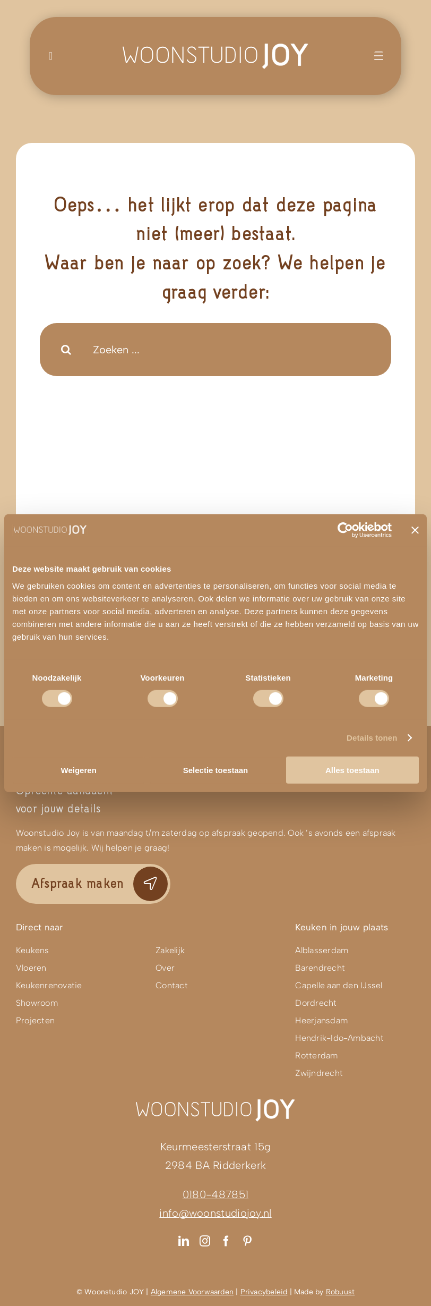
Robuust (340, 1291)
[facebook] (226, 1241)
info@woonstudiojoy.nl (215, 1213)
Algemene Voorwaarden (192, 1291)
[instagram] (205, 1241)
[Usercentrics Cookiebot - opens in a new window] (345, 530)
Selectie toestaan (215, 769)
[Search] (66, 349)
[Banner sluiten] (415, 530)
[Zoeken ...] (215, 349)
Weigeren (79, 769)
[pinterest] (247, 1241)
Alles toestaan (352, 769)
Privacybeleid (264, 1291)
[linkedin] (183, 1241)
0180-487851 (215, 1194)
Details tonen (372, 737)
